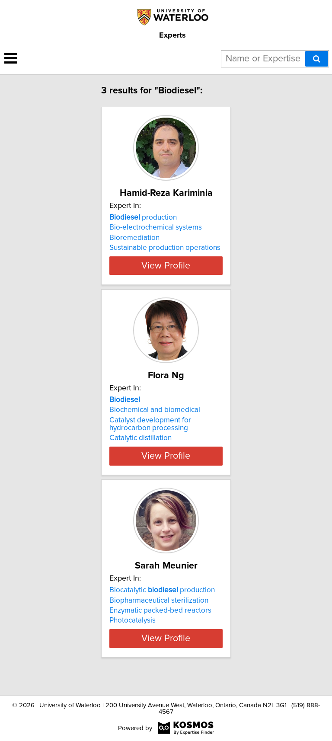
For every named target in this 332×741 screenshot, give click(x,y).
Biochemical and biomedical (154, 418)
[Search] (316, 59)
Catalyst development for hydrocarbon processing (150, 432)
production (143, 217)
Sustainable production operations (164, 248)
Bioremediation (134, 238)
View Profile (165, 273)
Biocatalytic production (162, 598)
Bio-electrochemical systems (155, 227)
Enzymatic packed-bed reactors (160, 618)
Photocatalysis (132, 628)
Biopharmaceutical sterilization (158, 608)
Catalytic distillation (140, 446)
